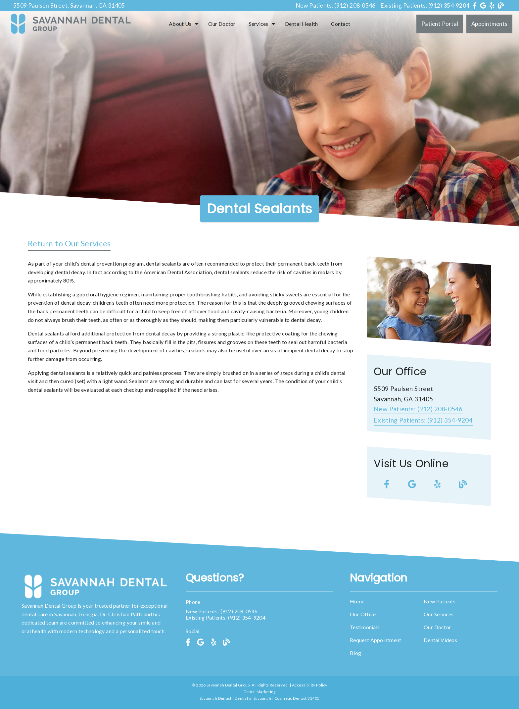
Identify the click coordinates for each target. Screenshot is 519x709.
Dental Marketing (260, 691)
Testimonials (365, 627)
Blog (355, 653)
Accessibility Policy (309, 685)
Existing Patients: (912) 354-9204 (424, 5)
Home (357, 601)
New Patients (440, 601)
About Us (180, 24)
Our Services (439, 614)
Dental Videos (440, 640)
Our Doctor (222, 24)
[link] (475, 5)
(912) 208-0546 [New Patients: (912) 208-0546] (418, 409)
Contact (340, 24)
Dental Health (301, 24)
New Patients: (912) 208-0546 (336, 5)
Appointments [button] (489, 23)
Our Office (363, 614)
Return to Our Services (69, 243)
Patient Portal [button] (439, 23)
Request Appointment (375, 640)
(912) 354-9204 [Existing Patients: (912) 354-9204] (423, 420)
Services (258, 24)
